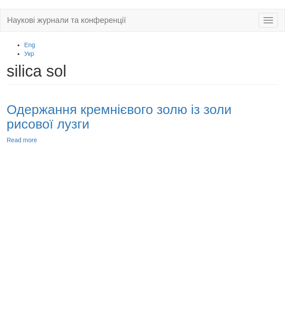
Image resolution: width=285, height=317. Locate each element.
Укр (29, 53)
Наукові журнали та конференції (66, 20)
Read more (22, 140)
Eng (29, 44)
